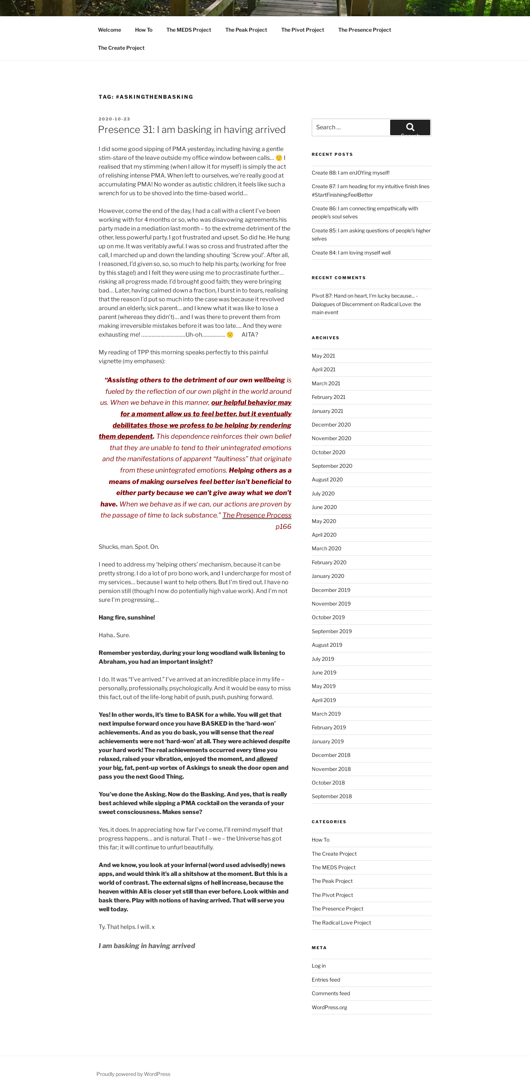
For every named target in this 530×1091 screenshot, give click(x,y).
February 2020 (329, 562)
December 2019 (331, 590)
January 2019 (328, 741)
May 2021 (323, 355)
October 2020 (329, 452)
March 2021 (326, 383)
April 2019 (324, 700)
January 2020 (328, 576)
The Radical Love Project (341, 922)
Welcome (109, 30)
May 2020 (324, 521)
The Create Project (121, 48)
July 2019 (323, 659)
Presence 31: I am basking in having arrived (192, 129)
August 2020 (327, 479)
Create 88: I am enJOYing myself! (350, 172)
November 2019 (331, 603)
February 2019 (329, 727)
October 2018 (328, 782)
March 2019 (326, 714)
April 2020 (324, 535)
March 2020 (327, 548)
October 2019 (328, 617)
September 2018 (332, 796)
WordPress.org (329, 1007)
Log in (319, 965)
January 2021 (327, 411)
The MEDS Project (188, 30)
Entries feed (326, 979)
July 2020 (323, 493)
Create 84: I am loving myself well (351, 252)
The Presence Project (364, 30)
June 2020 (324, 507)
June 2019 (324, 672)
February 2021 (329, 397)
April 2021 (324, 369)
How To (143, 30)
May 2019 (324, 686)
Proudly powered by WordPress (133, 1074)
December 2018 (331, 755)
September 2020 (332, 466)
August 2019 (327, 645)
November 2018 (331, 769)
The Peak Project (246, 30)
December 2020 (331, 424)
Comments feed (331, 993)
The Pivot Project (302, 30)
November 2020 (331, 438)
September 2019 (332, 631)
